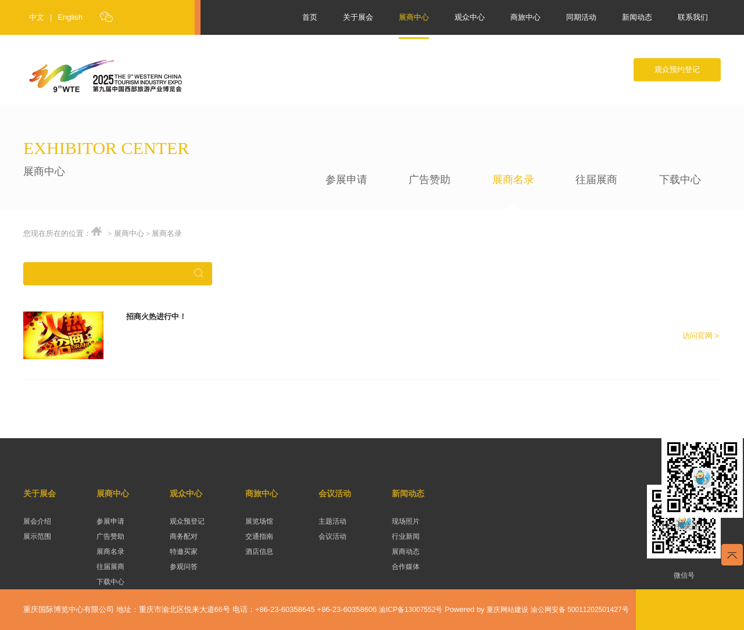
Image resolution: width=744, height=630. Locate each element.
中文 (36, 17)
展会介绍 (37, 521)
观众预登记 (187, 521)
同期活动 (581, 17)
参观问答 (184, 567)
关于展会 (358, 17)
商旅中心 (525, 17)
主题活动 (332, 521)
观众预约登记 (677, 69)
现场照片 (406, 521)
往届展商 (596, 179)
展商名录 (513, 179)
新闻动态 (637, 17)
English (70, 17)
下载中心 (680, 179)
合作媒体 (406, 567)
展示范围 (37, 536)
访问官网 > (700, 335)
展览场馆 (259, 521)
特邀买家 (184, 551)
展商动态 (406, 551)
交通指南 (259, 536)
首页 (309, 17)
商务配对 (184, 536)
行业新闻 (406, 536)
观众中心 (470, 17)
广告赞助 (429, 179)
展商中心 (414, 17)
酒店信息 (259, 551)
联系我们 (693, 17)
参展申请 (346, 179)
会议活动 (335, 493)
